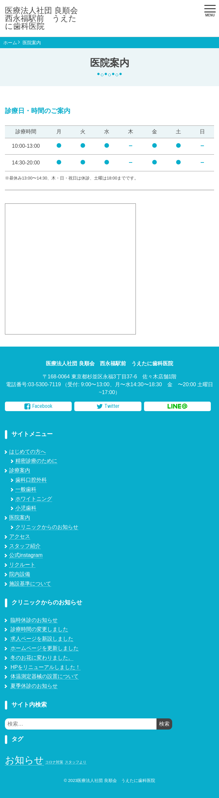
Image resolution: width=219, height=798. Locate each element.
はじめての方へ (27, 451)
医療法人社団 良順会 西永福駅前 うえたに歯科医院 (44, 18)
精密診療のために (36, 461)
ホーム (10, 42)
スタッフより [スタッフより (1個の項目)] (75, 762)
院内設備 (19, 574)
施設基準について (30, 583)
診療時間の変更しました (39, 629)
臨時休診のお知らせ (34, 620)
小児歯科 (25, 508)
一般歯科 (25, 489)
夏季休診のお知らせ (34, 686)
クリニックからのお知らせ (46, 527)
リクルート (22, 564)
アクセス (19, 536)
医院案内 (32, 42)
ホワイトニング (33, 499)
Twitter (108, 406)
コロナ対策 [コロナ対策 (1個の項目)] (54, 762)
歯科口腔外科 (31, 480)
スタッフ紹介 (25, 546)
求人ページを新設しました (41, 638)
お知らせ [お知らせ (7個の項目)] (24, 759)
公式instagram (26, 555)
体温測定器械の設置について (44, 676)
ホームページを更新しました (44, 648)
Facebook (38, 406)
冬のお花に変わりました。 (41, 657)
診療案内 (19, 470)
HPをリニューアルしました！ (45, 667)
